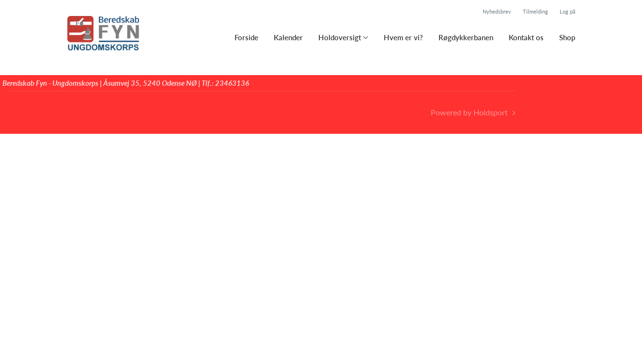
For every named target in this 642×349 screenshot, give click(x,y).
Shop (567, 37)
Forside (246, 37)
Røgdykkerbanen (465, 37)
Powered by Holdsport (469, 112)
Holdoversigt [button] (339, 37)
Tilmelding (535, 11)
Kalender (288, 37)
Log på (567, 11)
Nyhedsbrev (497, 11)
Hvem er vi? (403, 37)
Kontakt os (526, 37)
